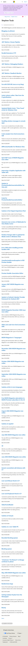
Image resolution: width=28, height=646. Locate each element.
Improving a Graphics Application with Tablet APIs (13, 171)
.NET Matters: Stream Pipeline (11, 42)
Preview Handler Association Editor (12, 273)
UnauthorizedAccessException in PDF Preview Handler (13, 261)
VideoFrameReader (7, 505)
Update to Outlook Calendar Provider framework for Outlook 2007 (13, 298)
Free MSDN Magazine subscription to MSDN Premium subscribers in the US (13, 399)
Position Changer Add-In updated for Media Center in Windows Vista (13, 235)
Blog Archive (7, 16)
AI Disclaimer (5, 636)
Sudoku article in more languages (12, 387)
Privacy (10, 638)
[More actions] (25, 17)
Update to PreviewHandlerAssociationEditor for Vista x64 (13, 185)
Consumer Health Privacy (8, 640)
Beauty (4, 607)
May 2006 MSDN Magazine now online (14, 573)
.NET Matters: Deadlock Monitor (12, 73)
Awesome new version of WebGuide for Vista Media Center (14, 223)
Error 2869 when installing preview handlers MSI (12, 248)
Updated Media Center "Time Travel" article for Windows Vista (13, 109)
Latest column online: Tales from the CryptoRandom (13, 96)
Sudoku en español (7, 424)
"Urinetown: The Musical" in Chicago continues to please (13, 560)
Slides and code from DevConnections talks (13, 325)
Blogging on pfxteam (8, 31)
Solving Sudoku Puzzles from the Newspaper (12, 595)
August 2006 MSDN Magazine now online (12, 412)
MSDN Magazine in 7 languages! (12, 337)
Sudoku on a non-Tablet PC (10, 527)
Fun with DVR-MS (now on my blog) (13, 84)
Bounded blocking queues (10, 538)
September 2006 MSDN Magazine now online (14, 375)
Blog (19, 636)
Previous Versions (12, 636)
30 (2, 446)
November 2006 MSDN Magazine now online (14, 349)
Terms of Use (18, 640)
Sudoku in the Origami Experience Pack (14, 211)
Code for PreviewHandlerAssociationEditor (12, 199)
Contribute (5, 638)
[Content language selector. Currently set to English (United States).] (9, 630)
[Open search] (22, 2)
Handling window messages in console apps (13, 122)
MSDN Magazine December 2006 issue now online (14, 311)
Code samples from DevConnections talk (13, 134)
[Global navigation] (1, 2)
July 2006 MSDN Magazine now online (13, 435)
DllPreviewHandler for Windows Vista (13, 147)
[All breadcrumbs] (3, 17)
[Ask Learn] (23, 17)
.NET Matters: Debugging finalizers (12, 64)
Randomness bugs (7, 584)
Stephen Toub (14, 16)
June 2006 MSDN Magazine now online (14, 457)
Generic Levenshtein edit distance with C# (13, 469)
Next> (3, 618)
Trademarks (5, 642)
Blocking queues (7, 549)
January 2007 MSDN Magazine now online (13, 285)
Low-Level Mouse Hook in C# (11, 481)
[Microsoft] (14, 2)
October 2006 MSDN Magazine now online (13, 362)
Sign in (25, 1)
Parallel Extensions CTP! (9, 53)
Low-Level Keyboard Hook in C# (11, 493)
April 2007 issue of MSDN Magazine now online (13, 158)
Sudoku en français (7, 516)
